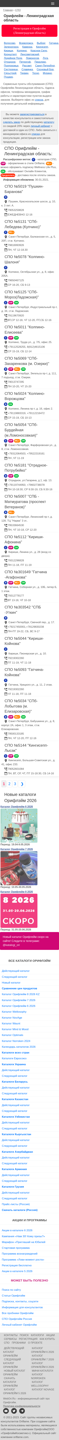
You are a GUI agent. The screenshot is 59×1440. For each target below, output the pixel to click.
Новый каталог (11, 982)
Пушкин (8, 77)
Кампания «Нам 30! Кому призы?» (23, 1236)
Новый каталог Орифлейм (14, 1372)
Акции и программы (29, 1220)
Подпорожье (11, 65)
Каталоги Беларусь (15, 1081)
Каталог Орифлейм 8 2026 (16, 891)
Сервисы (10, 1339)
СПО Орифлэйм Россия (17, 1318)
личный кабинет (40, 126)
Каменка (27, 47)
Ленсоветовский (29, 54)
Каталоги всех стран (15, 1052)
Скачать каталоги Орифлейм (10, 1382)
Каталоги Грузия (13, 1186)
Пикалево (40, 62)
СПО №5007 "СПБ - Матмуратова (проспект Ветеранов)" (25, 501)
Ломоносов (32, 58)
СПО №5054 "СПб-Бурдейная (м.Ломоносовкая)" (21, 430)
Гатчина (53, 43)
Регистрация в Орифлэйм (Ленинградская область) (29, 31)
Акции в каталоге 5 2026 (17, 1271)
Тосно (35, 73)
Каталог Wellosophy (14, 1011)
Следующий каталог (14, 976)
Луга (45, 58)
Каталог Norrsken (38, 1376)
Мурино (47, 73)
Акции (50, 1335)
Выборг (41, 43)
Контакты (10, 1335)
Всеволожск (26, 43)
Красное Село (39, 50)
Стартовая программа (16, 1247)
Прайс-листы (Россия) (16, 1204)
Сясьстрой (10, 73)
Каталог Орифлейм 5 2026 (14, 1391)
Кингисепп (42, 47)
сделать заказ (11, 122)
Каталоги (37, 1335)
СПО (7, 1342)
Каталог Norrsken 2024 (16, 1041)
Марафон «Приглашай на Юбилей (23, 1242)
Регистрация (28, 1339)
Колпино (22, 50)
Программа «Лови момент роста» (23, 1259)
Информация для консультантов (22, 1307)
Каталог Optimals (12, 1035)
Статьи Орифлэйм (13, 1295)
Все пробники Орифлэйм (18, 1313)
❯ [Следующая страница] (22, 784)
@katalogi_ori (11, 945)
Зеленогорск (11, 47)
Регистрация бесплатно (17, 1265)
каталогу (49, 122)
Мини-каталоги (42, 1370)
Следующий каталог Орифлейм (12, 1363)
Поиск (24, 1335)
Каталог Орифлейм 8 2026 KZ (21, 994)
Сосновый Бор (45, 69)
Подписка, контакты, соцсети (20, 1301)
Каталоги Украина (14, 1064)
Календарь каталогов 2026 (19, 1046)
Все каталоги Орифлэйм (29, 960)
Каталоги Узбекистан (16, 1116)
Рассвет (26, 65)
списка (39, 99)
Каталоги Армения (14, 1169)
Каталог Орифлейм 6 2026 (16, 806)
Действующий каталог (16, 970)
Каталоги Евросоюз (14, 1058)
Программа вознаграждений (19, 1253)
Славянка (27, 69)
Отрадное (10, 62)
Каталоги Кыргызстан (16, 1134)
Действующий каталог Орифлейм (13, 1352)
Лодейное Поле (13, 58)
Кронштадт (10, 54)
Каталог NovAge (12, 1017)
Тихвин (24, 73)
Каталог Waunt (11, 1023)
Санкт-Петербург (45, 65)
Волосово (9, 43)
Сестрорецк (11, 69)
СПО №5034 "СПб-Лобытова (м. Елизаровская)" (21, 706)
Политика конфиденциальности (21, 1406)
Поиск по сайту (11, 1289)
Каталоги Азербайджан (17, 1151)
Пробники (19, 1342)
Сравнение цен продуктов (19, 988)
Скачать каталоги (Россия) (20, 1210)
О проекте (35, 1342)
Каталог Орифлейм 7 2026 (16, 849)
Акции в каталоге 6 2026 (17, 1230)
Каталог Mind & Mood (15, 1029)
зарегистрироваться (32, 114)
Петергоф (25, 62)
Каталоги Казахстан (15, 1099)
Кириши (8, 50)
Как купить (47, 1339)
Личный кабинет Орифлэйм (19, 1324)
